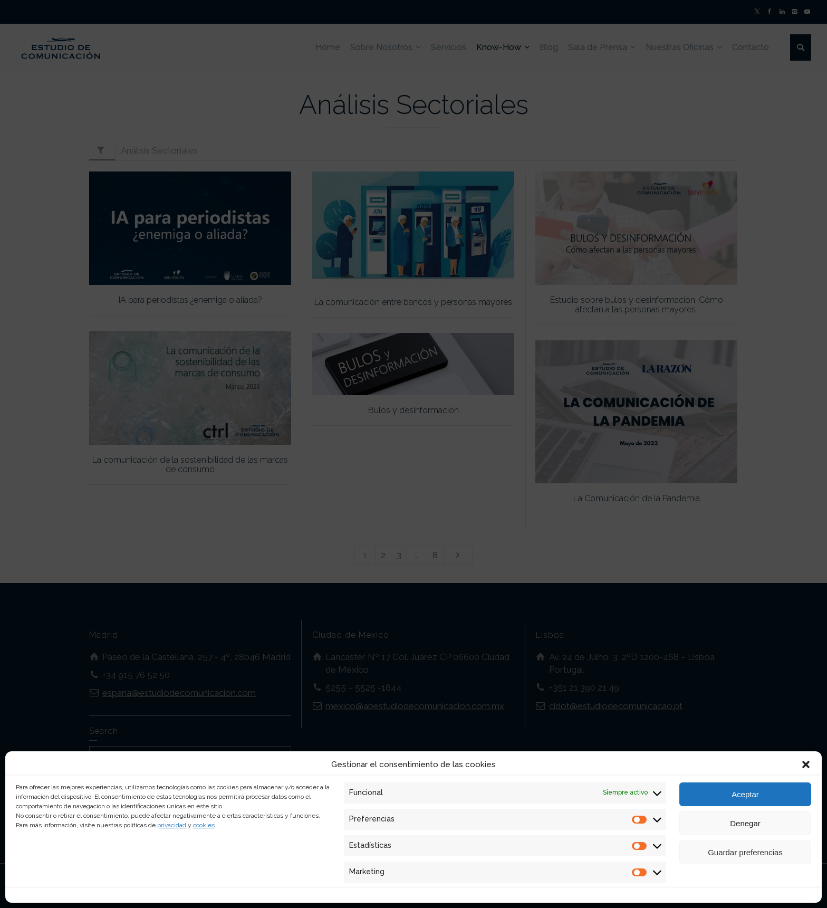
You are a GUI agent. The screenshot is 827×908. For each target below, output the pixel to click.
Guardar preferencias (745, 852)
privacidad (171, 825)
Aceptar (745, 794)
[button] (806, 764)
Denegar (745, 823)
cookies (204, 825)
